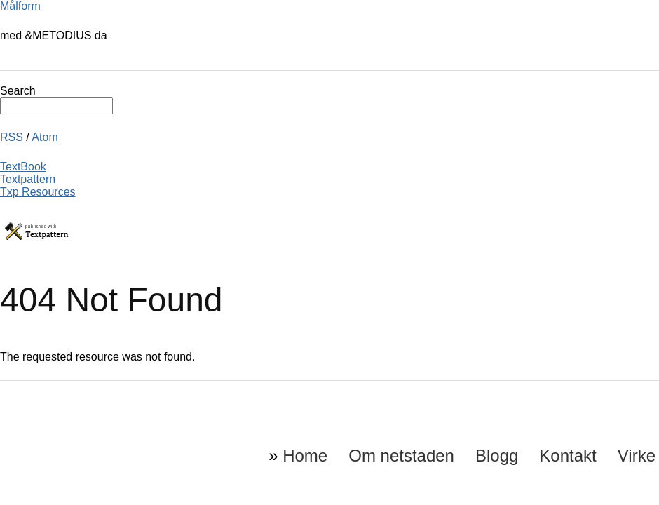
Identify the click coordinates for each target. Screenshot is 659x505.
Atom (44, 137)
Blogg (496, 455)
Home (305, 455)
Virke (636, 455)
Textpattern (27, 179)
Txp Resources (38, 192)
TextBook (23, 167)
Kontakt (567, 455)
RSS (11, 137)
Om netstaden (401, 455)
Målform (20, 6)
